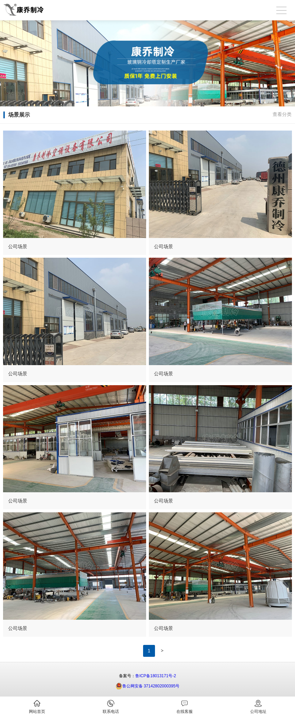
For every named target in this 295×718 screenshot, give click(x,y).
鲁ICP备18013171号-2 (155, 675)
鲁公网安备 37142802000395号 (148, 686)
